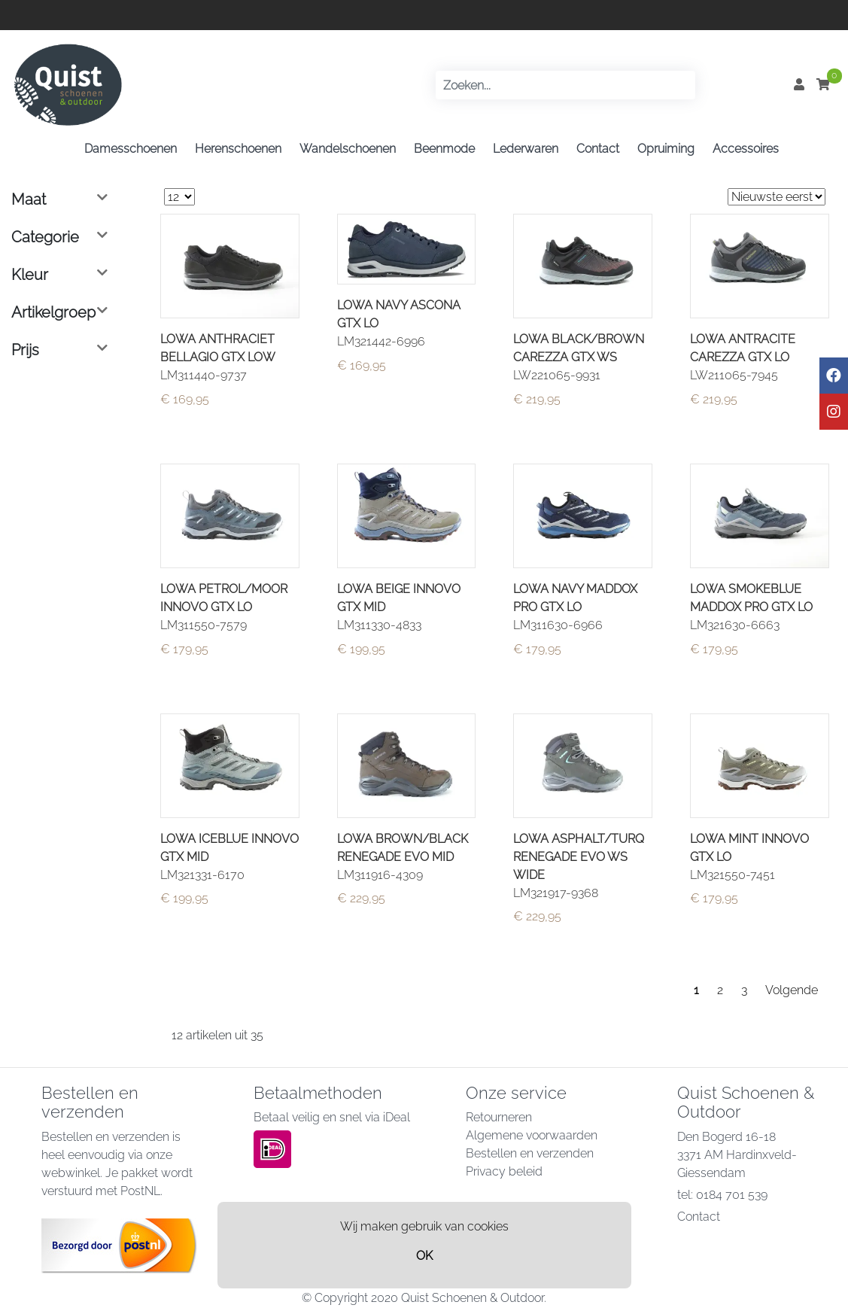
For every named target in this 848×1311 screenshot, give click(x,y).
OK (424, 1256)
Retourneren (499, 1117)
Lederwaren (525, 148)
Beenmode (444, 148)
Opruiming (666, 148)
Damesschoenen (130, 148)
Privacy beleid (504, 1171)
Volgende (791, 990)
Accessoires (746, 148)
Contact (597, 148)
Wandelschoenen (347, 148)
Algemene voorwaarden (531, 1135)
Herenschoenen (238, 148)
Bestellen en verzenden (530, 1153)
